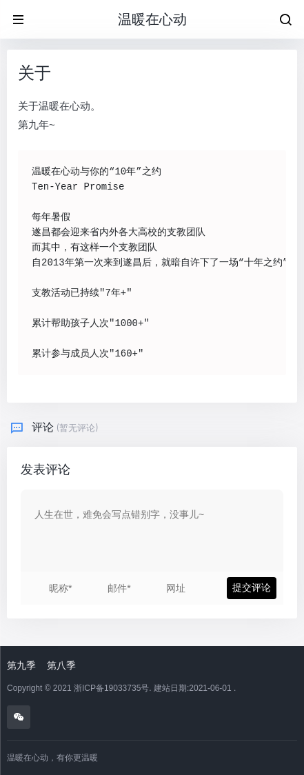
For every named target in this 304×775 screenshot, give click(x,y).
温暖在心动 (152, 19)
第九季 (21, 665)
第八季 (61, 665)
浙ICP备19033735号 (111, 688)
